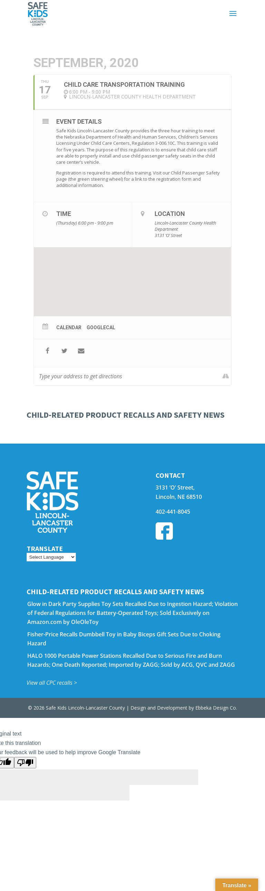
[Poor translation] (25, 762)
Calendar (68, 327)
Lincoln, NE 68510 (179, 497)
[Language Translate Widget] (51, 557)
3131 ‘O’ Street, (175, 487)
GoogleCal (101, 327)
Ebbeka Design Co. (216, 707)
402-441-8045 (173, 511)
